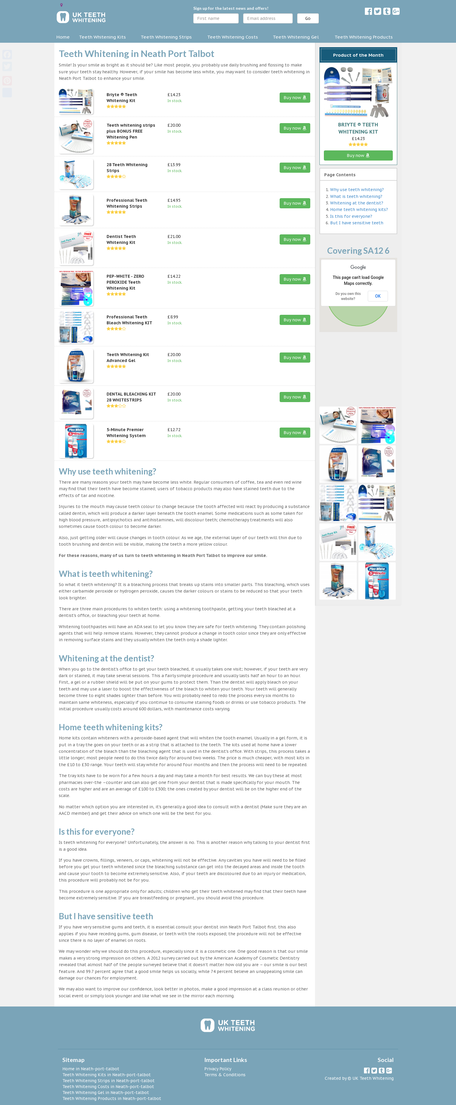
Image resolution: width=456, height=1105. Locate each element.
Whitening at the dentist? (356, 203)
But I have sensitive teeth (356, 223)
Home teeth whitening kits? (359, 209)
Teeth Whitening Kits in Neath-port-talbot (106, 1074)
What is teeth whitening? (356, 196)
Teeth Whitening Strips (166, 37)
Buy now (295, 97)
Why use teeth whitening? (357, 189)
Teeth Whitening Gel (296, 37)
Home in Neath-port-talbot (90, 1068)
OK (378, 296)
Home (63, 37)
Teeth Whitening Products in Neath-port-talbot (111, 1098)
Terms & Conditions (225, 1074)
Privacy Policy (217, 1068)
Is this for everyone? (351, 216)
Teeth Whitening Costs (232, 37)
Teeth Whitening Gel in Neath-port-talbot (105, 1092)
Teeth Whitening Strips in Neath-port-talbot (108, 1080)
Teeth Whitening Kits (102, 37)
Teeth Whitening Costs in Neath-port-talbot (108, 1086)
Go (308, 18)
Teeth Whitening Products (364, 37)
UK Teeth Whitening (373, 1078)
